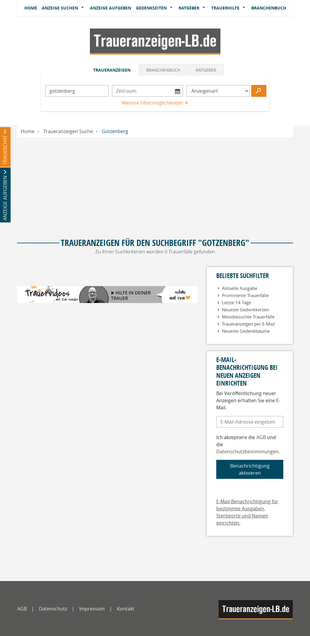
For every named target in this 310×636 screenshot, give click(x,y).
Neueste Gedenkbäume (246, 331)
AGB (261, 437)
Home (30, 8)
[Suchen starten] (258, 91)
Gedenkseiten (151, 8)
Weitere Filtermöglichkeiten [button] (152, 103)
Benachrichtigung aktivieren (250, 469)
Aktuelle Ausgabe (239, 288)
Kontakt (125, 608)
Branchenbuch (268, 8)
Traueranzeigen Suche (68, 131)
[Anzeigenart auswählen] (218, 91)
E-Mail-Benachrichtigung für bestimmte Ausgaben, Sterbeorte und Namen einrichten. (247, 512)
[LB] (256, 609)
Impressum (92, 608)
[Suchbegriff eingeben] (77, 91)
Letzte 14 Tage (236, 302)
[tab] (112, 69)
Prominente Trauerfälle (245, 295)
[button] (84, 8)
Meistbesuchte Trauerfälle (248, 317)
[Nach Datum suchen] (147, 91)
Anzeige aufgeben (110, 8)
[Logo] (155, 41)
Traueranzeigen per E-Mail (248, 324)
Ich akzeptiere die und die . (248, 444)
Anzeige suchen (60, 8)
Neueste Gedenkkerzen (245, 310)
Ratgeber (189, 8)
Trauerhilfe (225, 8)
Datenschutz (53, 608)
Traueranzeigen (112, 70)
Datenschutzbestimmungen (247, 451)
